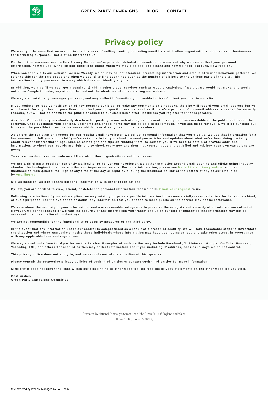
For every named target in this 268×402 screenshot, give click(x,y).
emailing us (25, 174)
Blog (152, 11)
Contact (177, 11)
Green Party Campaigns (109, 11)
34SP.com (63, 389)
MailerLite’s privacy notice (200, 167)
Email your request (175, 189)
